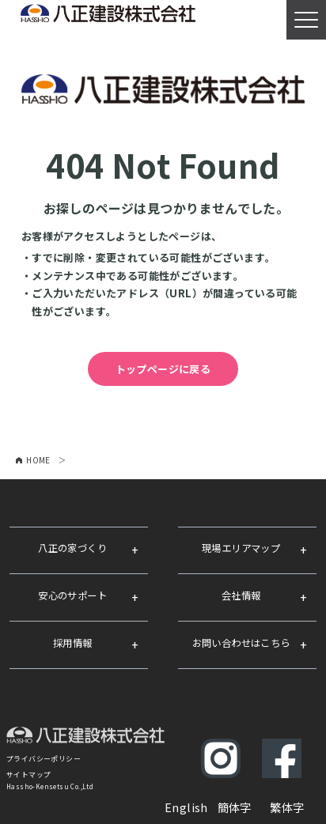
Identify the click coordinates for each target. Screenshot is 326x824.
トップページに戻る (163, 368)
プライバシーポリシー (43, 759)
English (186, 807)
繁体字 (287, 807)
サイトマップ (28, 774)
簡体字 (235, 807)
